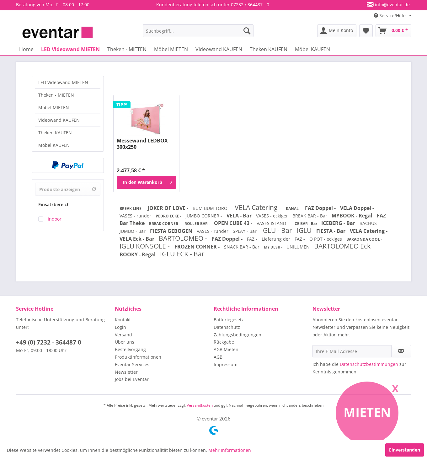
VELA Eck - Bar (138, 238)
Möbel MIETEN (53, 107)
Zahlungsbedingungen (237, 335)
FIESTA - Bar (331, 230)
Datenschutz (227, 327)
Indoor (54, 219)
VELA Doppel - (357, 208)
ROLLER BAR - (197, 223)
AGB (218, 357)
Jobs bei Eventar (132, 379)
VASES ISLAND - (273, 223)
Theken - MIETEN (56, 95)
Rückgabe (224, 342)
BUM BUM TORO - (212, 208)
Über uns (124, 342)
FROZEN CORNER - (197, 246)
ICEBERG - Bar (338, 223)
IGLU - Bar (277, 230)
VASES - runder (136, 216)
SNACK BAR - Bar (242, 247)
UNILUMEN (298, 247)
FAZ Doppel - (321, 208)
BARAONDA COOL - (364, 239)
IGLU (305, 230)
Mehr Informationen (229, 450)
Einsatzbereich (54, 204)
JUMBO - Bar (133, 231)
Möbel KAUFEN (54, 145)
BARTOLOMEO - (184, 238)
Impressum (226, 364)
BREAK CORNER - (165, 223)
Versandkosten (200, 405)
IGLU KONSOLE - (145, 246)
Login (120, 327)
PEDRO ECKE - (169, 216)
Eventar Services (132, 364)
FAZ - (253, 239)
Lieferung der (276, 239)
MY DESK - (273, 247)
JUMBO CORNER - (204, 216)
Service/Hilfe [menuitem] (390, 16)
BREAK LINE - (132, 208)
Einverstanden (404, 450)
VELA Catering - (259, 207)
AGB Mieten (226, 349)
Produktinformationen (138, 357)
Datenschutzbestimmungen (369, 364)
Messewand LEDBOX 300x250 (142, 143)
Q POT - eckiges (326, 239)
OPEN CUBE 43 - (234, 223)
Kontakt (123, 320)
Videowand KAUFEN (59, 120)
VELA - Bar (240, 215)
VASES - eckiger (272, 216)
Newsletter (126, 372)
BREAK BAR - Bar (310, 216)
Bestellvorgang (130, 349)
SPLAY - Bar (245, 231)
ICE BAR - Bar (305, 223)
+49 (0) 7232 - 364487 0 (48, 342)
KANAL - (294, 208)
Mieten (367, 412)
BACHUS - (370, 223)
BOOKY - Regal (138, 254)
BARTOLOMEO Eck (342, 246)
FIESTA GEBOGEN (172, 230)
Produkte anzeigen (67, 189)
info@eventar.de (392, 5)
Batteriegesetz (229, 320)
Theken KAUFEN (55, 133)
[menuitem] (198, 30)
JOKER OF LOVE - (168, 208)
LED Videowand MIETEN (63, 82)
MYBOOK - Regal (353, 215)
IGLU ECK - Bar (182, 253)
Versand (123, 335)
